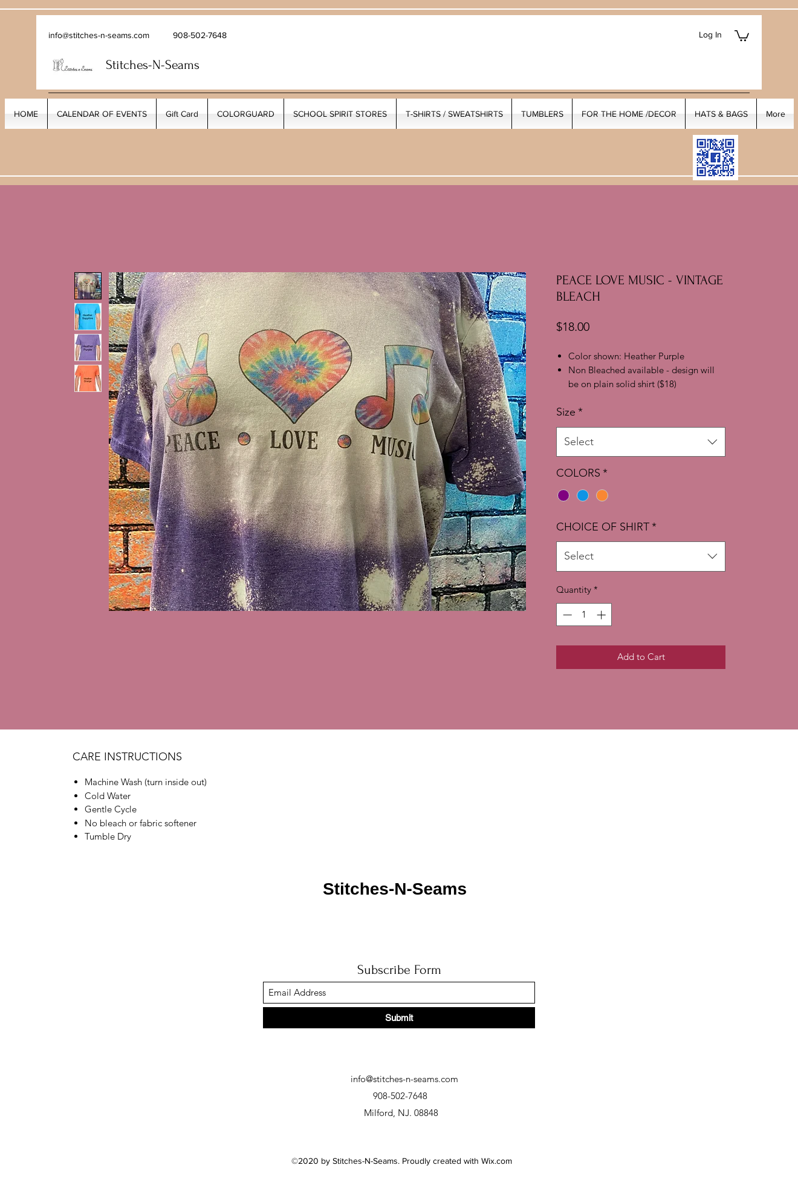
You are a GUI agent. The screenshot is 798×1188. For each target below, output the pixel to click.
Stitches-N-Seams (395, 889)
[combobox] (640, 442)
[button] (742, 35)
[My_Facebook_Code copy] (715, 157)
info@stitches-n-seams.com (98, 35)
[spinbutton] (584, 615)
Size (569, 412)
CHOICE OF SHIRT (606, 527)
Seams (182, 64)
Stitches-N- (135, 64)
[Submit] (399, 1017)
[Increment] (602, 615)
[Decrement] (566, 615)
